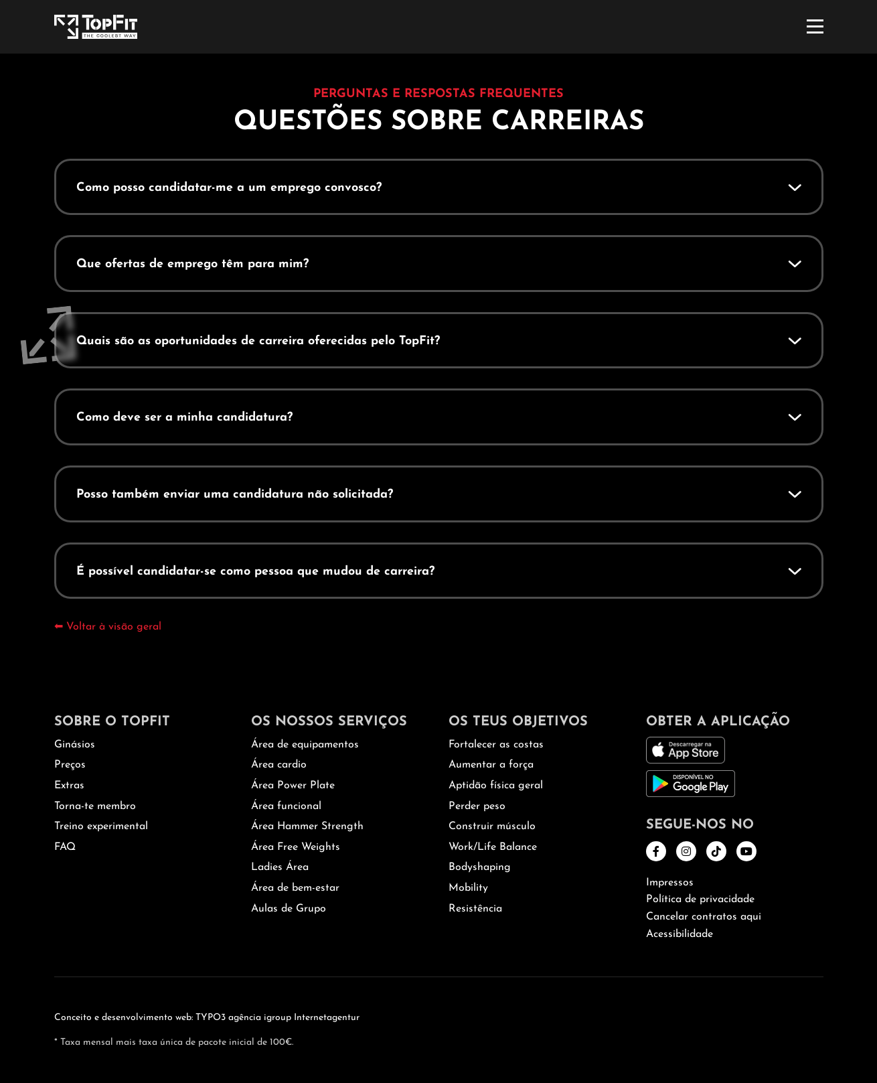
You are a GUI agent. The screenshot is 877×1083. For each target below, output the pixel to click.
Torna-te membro (95, 806)
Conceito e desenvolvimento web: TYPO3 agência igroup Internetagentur (207, 1018)
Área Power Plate (293, 785)
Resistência (475, 909)
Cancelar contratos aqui (703, 917)
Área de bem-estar (295, 888)
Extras (69, 785)
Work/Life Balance (493, 847)
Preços (70, 765)
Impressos (670, 882)
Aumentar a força (491, 765)
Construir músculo (492, 826)
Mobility (468, 888)
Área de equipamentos (305, 744)
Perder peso (477, 806)
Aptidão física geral (496, 785)
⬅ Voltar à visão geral (107, 627)
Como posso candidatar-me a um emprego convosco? (229, 188)
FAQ (65, 847)
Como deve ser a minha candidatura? (184, 417)
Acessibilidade (679, 934)
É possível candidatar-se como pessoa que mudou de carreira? (255, 571)
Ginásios (74, 744)
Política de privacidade (700, 899)
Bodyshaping (480, 867)
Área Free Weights (295, 847)
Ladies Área (280, 867)
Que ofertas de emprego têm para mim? (192, 264)
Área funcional (286, 806)
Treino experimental (101, 826)
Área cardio (279, 765)
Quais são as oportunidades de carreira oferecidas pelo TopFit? (258, 341)
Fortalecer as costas (496, 744)
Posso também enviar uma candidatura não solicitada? (234, 494)
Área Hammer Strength (307, 826)
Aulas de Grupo (288, 909)
